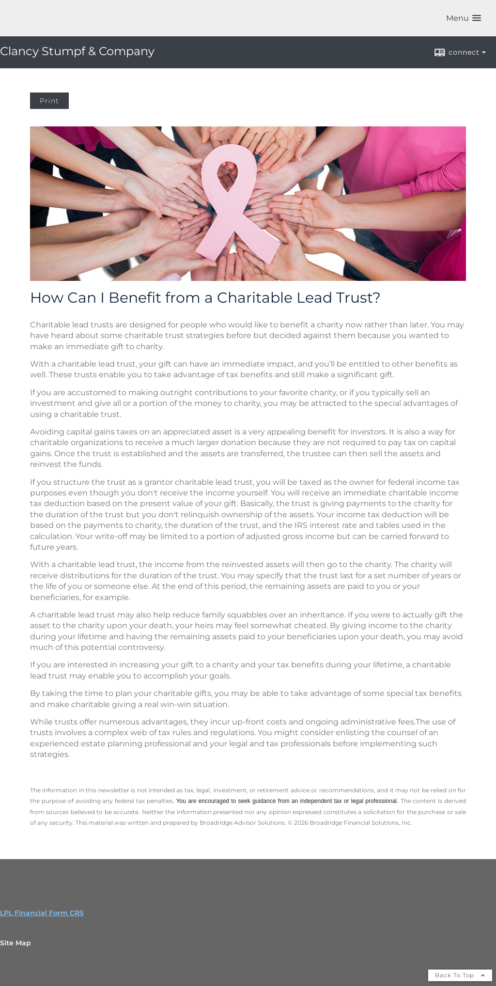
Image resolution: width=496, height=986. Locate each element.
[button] (463, 18)
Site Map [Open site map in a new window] (15, 943)
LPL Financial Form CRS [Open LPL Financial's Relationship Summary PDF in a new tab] (42, 913)
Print (49, 100)
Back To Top (460, 975)
